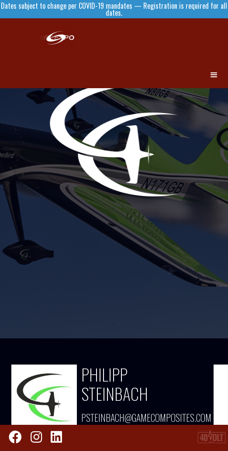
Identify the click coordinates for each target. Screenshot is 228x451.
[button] (214, 75)
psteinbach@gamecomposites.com (139, 417)
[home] (113, 38)
